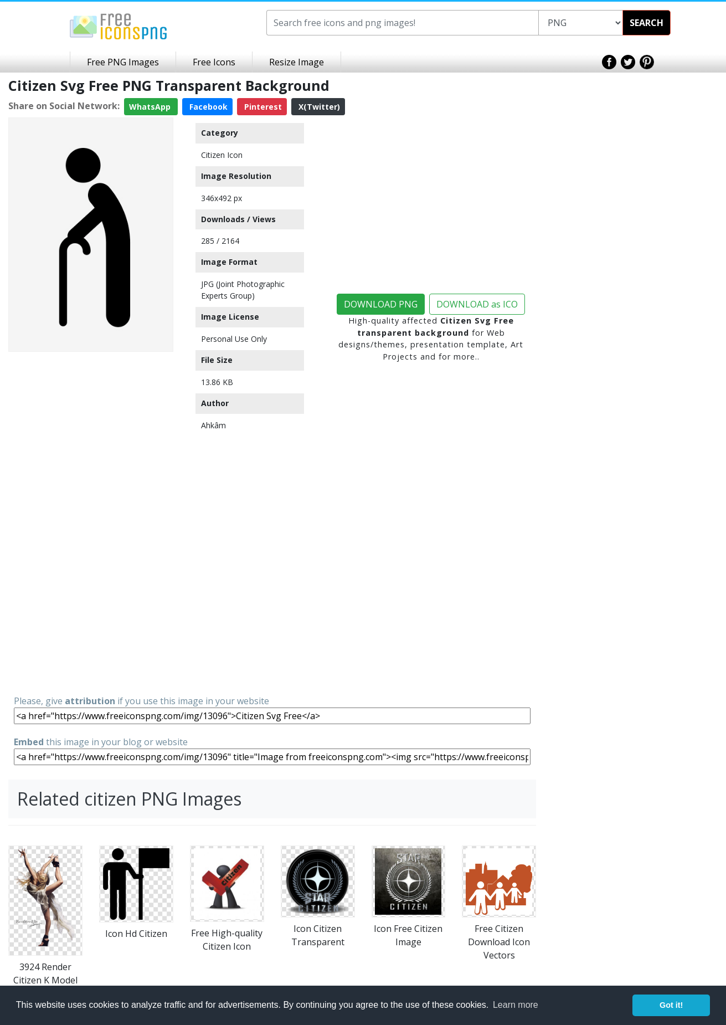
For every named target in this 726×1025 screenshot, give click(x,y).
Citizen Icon (222, 155)
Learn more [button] (515, 1004)
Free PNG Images (123, 62)
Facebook (207, 106)
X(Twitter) (318, 106)
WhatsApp (151, 106)
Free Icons (214, 62)
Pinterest (262, 106)
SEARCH (646, 23)
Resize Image (296, 62)
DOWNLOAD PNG (381, 304)
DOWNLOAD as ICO (477, 304)
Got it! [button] (671, 1005)
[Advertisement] (90, 522)
